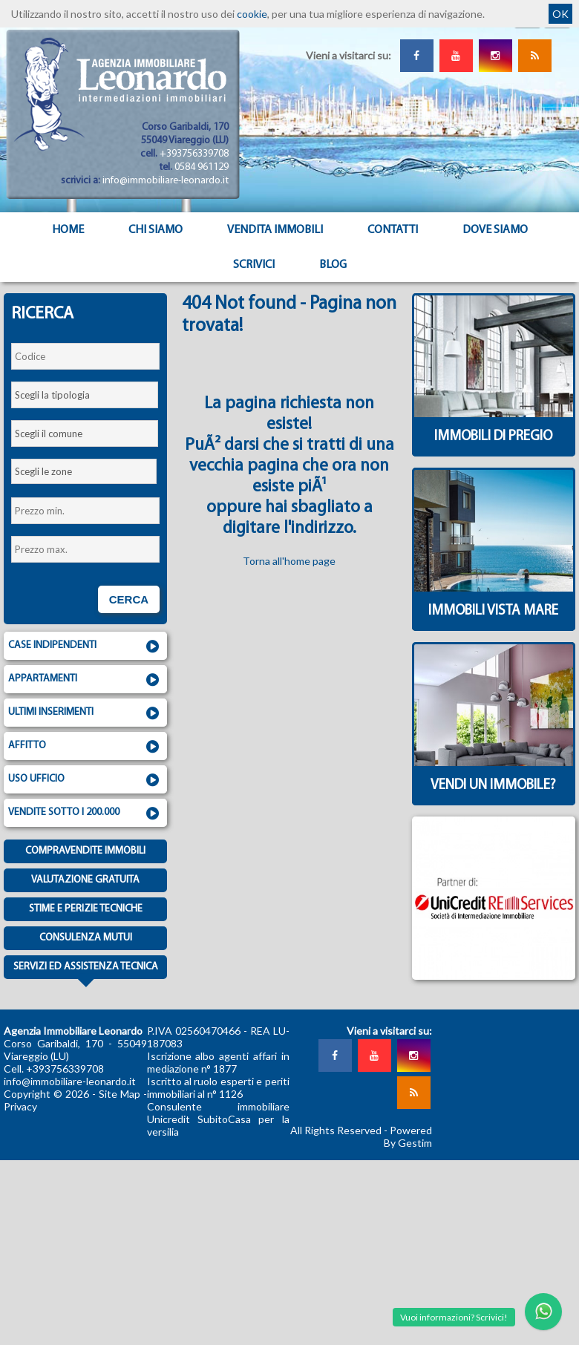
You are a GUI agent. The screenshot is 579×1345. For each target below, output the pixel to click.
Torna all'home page (289, 560)
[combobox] (84, 395)
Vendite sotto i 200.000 (85, 813)
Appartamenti (85, 680)
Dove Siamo (495, 230)
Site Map (119, 1093)
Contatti (392, 230)
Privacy (20, 1106)
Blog (333, 265)
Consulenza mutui (85, 937)
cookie (252, 13)
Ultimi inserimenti (85, 713)
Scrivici (254, 265)
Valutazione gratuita (85, 880)
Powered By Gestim (408, 1136)
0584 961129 (201, 167)
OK (560, 13)
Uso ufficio (85, 780)
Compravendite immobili (85, 851)
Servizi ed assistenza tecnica (85, 970)
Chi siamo (155, 230)
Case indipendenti (85, 646)
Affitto (85, 747)
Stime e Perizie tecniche (86, 908)
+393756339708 (194, 154)
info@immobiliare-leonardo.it (165, 180)
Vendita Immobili (275, 230)
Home (68, 230)
